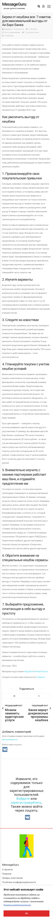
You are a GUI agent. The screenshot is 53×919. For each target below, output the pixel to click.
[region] (26, 902)
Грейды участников (12, 878)
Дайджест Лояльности (14, 29)
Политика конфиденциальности (19, 882)
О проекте (7, 869)
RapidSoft (28, 671)
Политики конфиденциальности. (17, 905)
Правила (6, 873)
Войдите (23, 799)
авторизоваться (9, 739)
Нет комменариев (12, 32)
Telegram (41, 677)
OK (26, 913)
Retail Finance (41, 671)
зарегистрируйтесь (26, 803)
